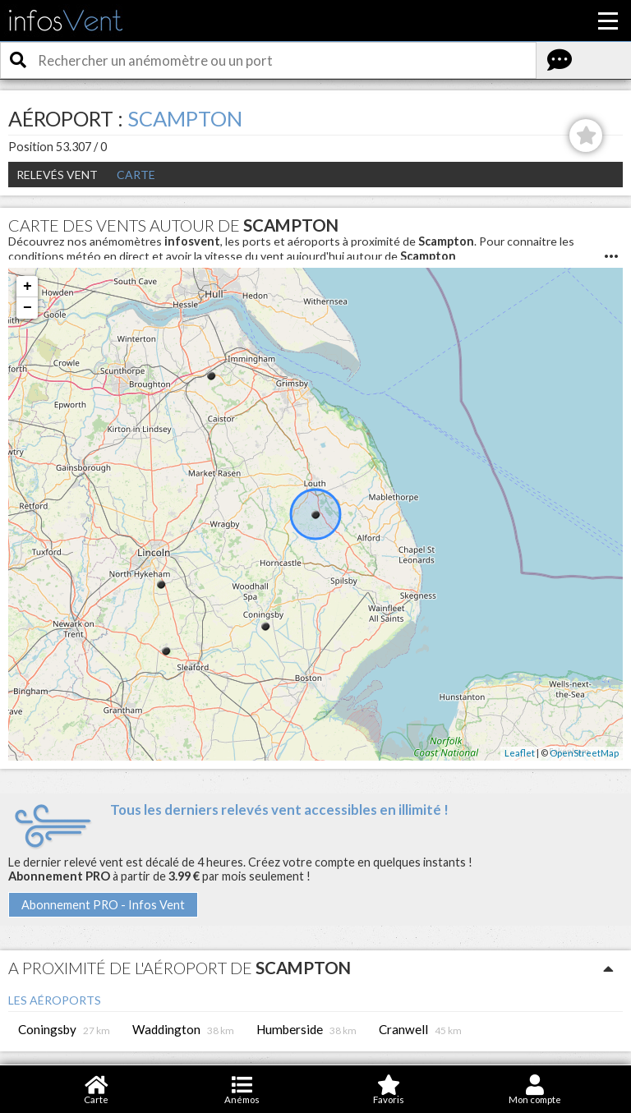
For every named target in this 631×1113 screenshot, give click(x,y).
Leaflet (519, 752)
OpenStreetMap (584, 752)
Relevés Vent (57, 175)
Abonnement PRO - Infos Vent (103, 905)
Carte (136, 175)
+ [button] (27, 287)
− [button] (27, 308)
